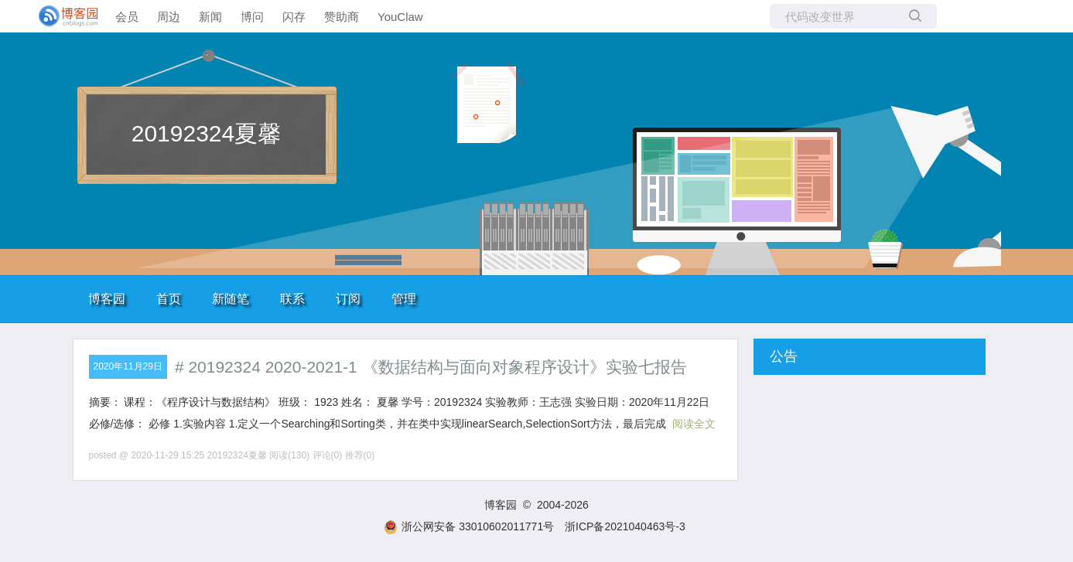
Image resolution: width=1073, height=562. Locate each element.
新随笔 (230, 298)
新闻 (210, 16)
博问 (252, 16)
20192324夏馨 (206, 133)
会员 (126, 16)
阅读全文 (694, 423)
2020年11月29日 (128, 366)
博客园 (106, 298)
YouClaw (400, 16)
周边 (168, 16)
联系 (292, 298)
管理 (403, 298)
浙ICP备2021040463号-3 (625, 526)
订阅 (348, 298)
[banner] (62, 16)
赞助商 (341, 16)
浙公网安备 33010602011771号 (469, 526)
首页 (168, 298)
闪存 (294, 16)
